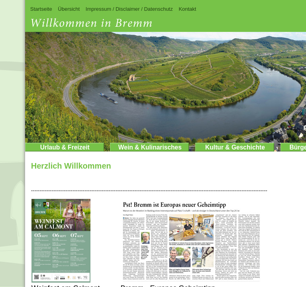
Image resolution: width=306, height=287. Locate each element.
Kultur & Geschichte (235, 147)
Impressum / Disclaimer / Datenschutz (129, 9)
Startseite (41, 9)
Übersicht (69, 9)
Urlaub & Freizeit (65, 147)
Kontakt (187, 9)
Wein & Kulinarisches (150, 147)
